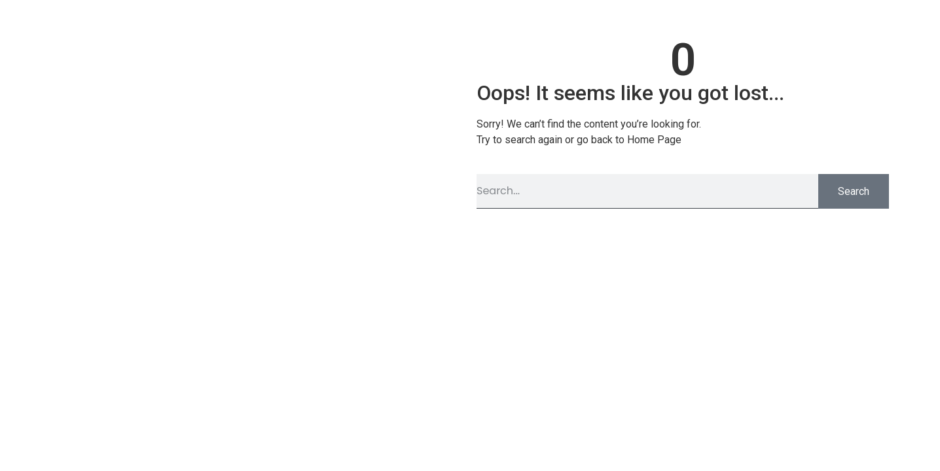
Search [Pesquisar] (853, 191)
